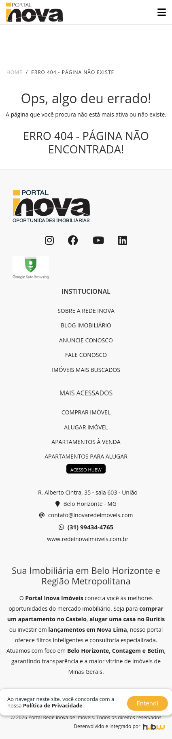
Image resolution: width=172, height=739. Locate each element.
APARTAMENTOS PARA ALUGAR (86, 456)
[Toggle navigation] (158, 12)
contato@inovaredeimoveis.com (86, 515)
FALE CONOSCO (86, 355)
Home (14, 72)
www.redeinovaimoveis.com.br (87, 539)
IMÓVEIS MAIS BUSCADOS (86, 370)
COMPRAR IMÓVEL (86, 412)
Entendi (147, 703)
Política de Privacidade (53, 705)
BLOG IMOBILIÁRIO (86, 325)
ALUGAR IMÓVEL (86, 427)
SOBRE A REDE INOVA (86, 310)
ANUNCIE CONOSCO (86, 340)
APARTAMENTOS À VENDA (85, 442)
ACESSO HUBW (86, 470)
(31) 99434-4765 (86, 527)
